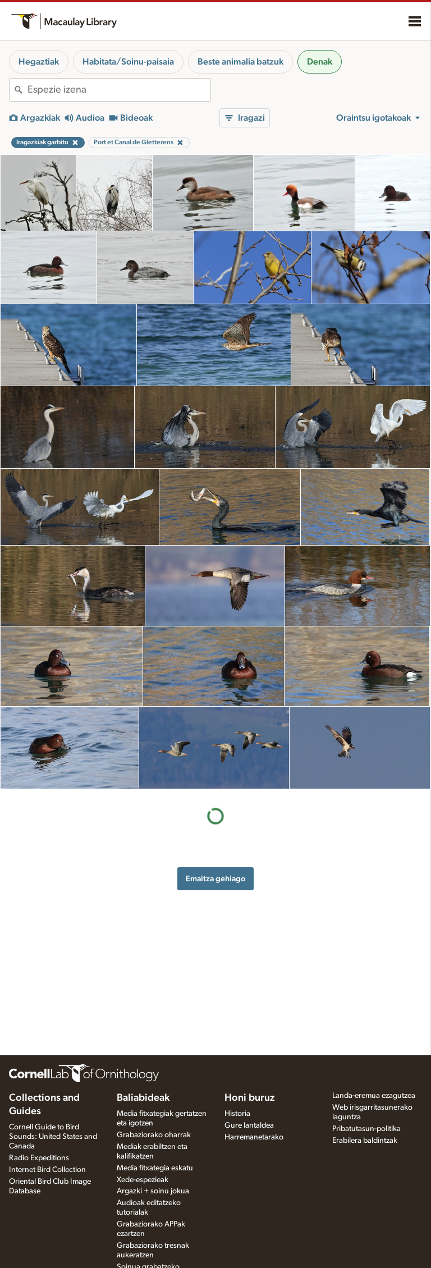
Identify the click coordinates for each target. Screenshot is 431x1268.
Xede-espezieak (142, 1180)
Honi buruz (249, 1098)
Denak (319, 61)
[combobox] (118, 90)
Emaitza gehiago (215, 879)
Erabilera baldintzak (364, 1141)
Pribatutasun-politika (366, 1129)
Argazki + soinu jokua (153, 1191)
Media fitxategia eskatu (155, 1168)
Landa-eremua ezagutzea (373, 1096)
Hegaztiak (39, 61)
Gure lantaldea (249, 1125)
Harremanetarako (253, 1137)
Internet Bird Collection (47, 1170)
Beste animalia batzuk (240, 61)
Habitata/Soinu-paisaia (128, 61)
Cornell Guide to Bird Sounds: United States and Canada (53, 1136)
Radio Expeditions (39, 1158)
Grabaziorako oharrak (154, 1135)
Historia (237, 1114)
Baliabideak (143, 1098)
